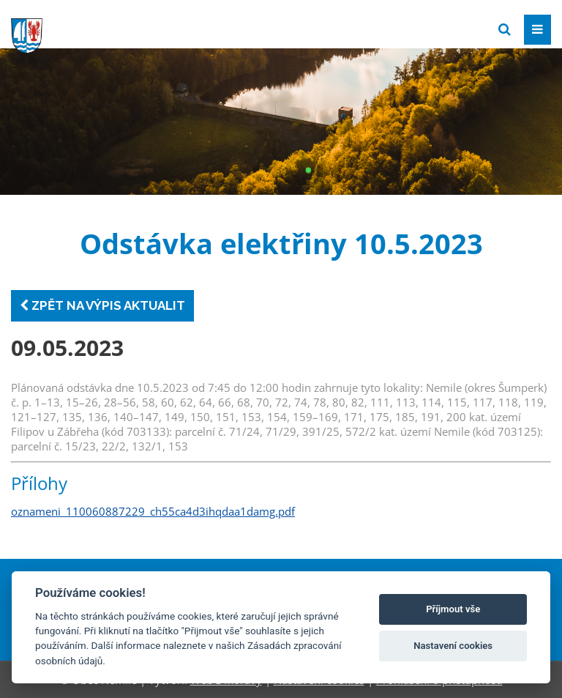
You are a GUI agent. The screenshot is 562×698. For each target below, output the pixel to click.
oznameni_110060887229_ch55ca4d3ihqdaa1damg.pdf (153, 511)
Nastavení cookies (452, 645)
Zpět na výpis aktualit (102, 305)
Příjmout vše (453, 609)
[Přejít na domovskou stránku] (121, 28)
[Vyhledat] (504, 29)
